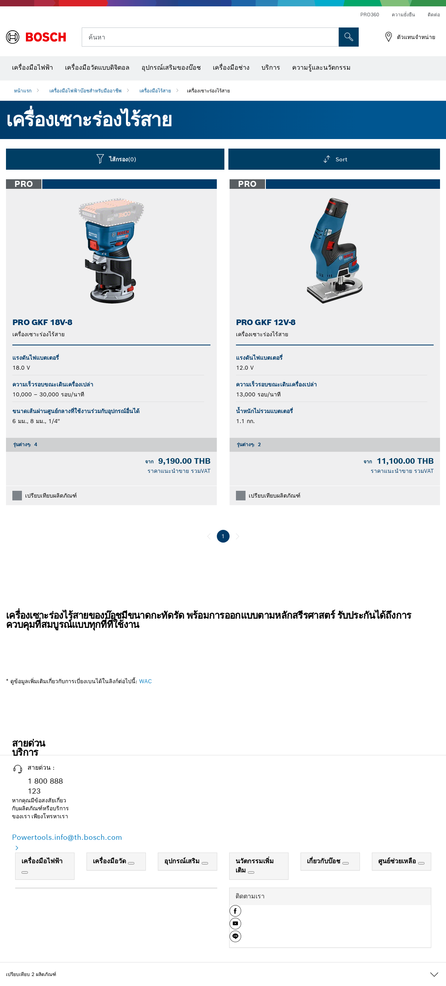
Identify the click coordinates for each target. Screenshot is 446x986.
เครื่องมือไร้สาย (155, 91)
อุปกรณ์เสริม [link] (183, 861)
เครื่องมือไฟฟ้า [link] (42, 861)
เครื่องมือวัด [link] (110, 861)
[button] (235, 913)
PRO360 (369, 15)
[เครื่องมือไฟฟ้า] (25, 872)
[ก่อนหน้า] (208, 536)
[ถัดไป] (237, 536)
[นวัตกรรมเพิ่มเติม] (251, 872)
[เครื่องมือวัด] (131, 863)
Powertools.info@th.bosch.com (67, 837)
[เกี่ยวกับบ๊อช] (345, 863)
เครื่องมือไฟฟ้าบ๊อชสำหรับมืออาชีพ (85, 91)
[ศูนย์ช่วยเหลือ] (421, 863)
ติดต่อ (434, 15)
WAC (145, 681)
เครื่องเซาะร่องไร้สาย (208, 91)
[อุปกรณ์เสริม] (205, 863)
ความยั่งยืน (403, 15)
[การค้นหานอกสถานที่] (349, 37)
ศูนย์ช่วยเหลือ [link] (398, 861)
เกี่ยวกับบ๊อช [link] (324, 861)
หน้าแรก (22, 91)
